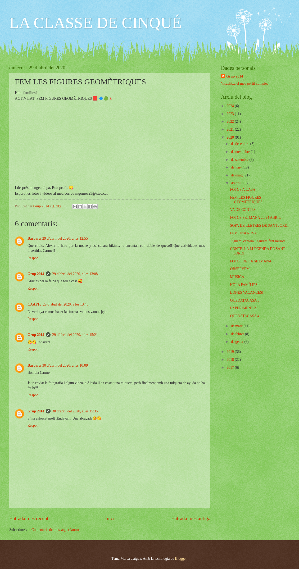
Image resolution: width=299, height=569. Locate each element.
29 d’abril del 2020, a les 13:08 (75, 274)
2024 (230, 106)
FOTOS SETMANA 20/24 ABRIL (255, 218)
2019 (230, 352)
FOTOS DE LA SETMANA (250, 261)
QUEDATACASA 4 (244, 316)
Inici (109, 518)
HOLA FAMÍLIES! (244, 285)
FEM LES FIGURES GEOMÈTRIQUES (246, 199)
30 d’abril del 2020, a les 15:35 (75, 411)
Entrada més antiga (190, 518)
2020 (230, 137)
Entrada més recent (28, 518)
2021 (230, 129)
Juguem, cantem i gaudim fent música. (258, 241)
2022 (230, 122)
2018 (230, 360)
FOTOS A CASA (242, 190)
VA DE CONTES (242, 210)
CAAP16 (34, 304)
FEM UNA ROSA (243, 233)
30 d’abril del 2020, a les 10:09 (65, 365)
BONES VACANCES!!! (248, 292)
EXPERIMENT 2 (243, 308)
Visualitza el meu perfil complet (244, 83)
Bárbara (34, 238)
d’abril (236, 183)
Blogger (181, 559)
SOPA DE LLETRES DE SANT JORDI (259, 225)
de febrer (238, 334)
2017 (230, 368)
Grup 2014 (36, 274)
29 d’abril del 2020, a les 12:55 (65, 238)
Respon (33, 258)
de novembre (241, 152)
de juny (237, 167)
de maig (237, 175)
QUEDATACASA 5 (244, 300)
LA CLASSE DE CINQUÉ (95, 22)
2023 (230, 114)
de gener (237, 342)
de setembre (240, 160)
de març (237, 326)
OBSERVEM (240, 269)
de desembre (240, 144)
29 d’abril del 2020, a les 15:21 (75, 335)
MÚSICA (237, 277)
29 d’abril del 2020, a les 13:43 (65, 304)
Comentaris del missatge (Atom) (55, 530)
